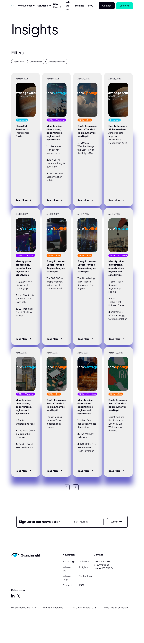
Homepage (69, 561)
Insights (83, 567)
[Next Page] (76, 487)
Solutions (42, 5)
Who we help (24, 5)
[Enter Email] (88, 521)
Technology (85, 576)
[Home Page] (12, 5)
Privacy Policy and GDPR (24, 607)
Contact (67, 585)
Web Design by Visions (116, 607)
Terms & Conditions (52, 607)
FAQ (81, 585)
